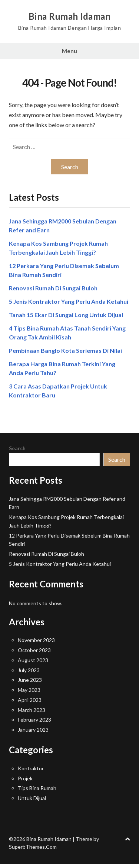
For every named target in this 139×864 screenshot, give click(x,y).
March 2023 (31, 710)
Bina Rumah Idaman (70, 16)
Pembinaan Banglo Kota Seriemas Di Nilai (65, 350)
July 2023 (29, 670)
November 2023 (36, 640)
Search (17, 448)
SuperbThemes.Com (33, 847)
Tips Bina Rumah (37, 788)
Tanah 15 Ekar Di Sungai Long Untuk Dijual (66, 314)
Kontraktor (31, 768)
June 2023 (30, 680)
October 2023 (34, 650)
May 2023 (29, 690)
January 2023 (33, 729)
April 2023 (30, 700)
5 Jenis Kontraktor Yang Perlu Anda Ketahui (68, 301)
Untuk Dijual (32, 798)
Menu (69, 51)
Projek (25, 778)
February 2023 (34, 719)
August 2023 (33, 660)
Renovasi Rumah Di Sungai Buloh (53, 287)
